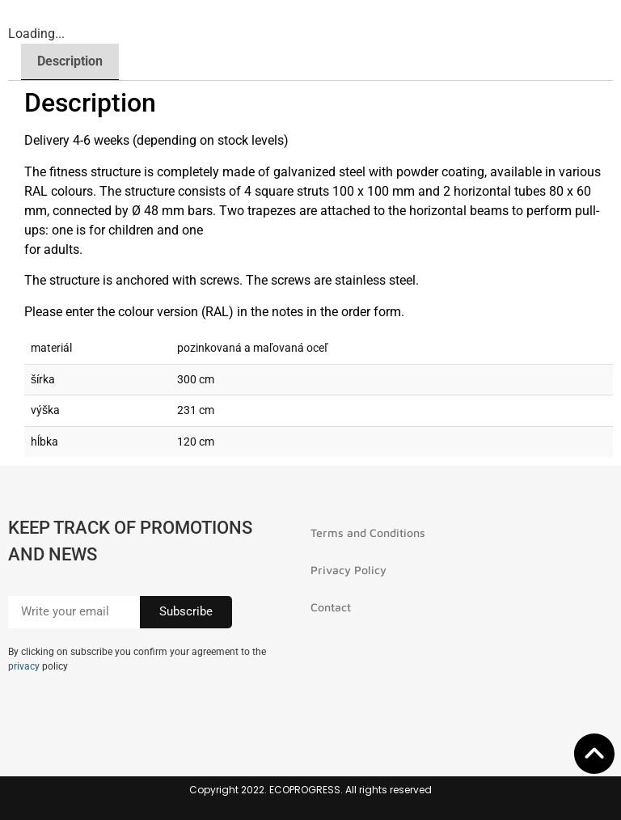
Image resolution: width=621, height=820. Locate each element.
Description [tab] (70, 61)
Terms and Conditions (367, 532)
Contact (330, 607)
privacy (24, 666)
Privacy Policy (348, 570)
